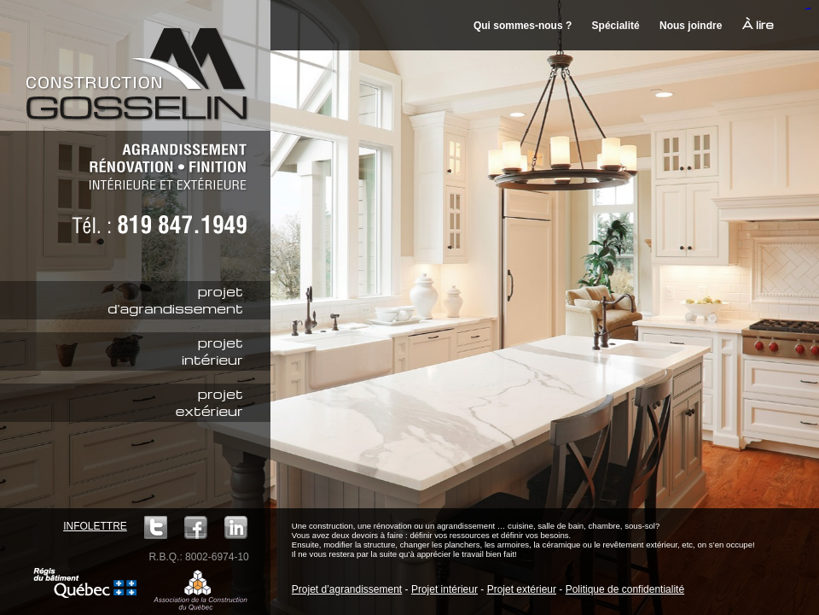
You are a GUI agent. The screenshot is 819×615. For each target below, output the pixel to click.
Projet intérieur (444, 589)
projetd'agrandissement (174, 300)
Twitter (155, 527)
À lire (758, 24)
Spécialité (616, 26)
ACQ (200, 589)
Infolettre (95, 526)
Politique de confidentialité (625, 589)
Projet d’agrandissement (347, 589)
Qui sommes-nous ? (522, 26)
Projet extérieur (521, 589)
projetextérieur (209, 402)
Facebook (195, 527)
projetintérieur (212, 351)
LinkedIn (235, 527)
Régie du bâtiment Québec (84, 583)
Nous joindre (690, 26)
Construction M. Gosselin (142, 64)
